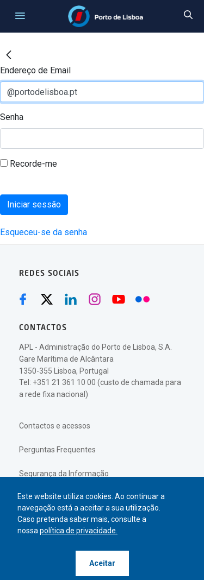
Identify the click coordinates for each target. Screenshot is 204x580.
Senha (11, 117)
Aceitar (102, 563)
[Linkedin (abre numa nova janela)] (71, 299)
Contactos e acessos (54, 425)
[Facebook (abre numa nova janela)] (23, 299)
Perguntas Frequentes (57, 449)
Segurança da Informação (64, 473)
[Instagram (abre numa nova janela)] (95, 299)
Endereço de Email (35, 70)
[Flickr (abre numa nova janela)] (142, 299)
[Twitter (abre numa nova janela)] (47, 299)
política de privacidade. (79, 530)
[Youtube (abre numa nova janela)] (119, 299)
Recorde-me (28, 164)
